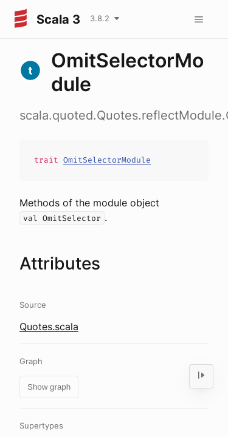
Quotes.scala (48, 326)
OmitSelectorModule (107, 160)
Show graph (49, 386)
